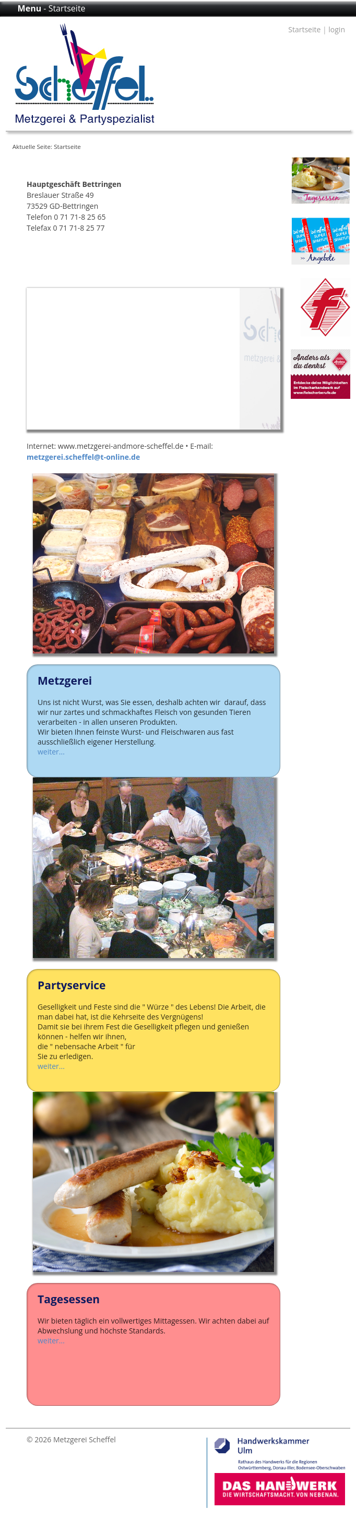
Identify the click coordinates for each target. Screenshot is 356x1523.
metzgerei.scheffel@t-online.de (83, 457)
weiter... (51, 752)
